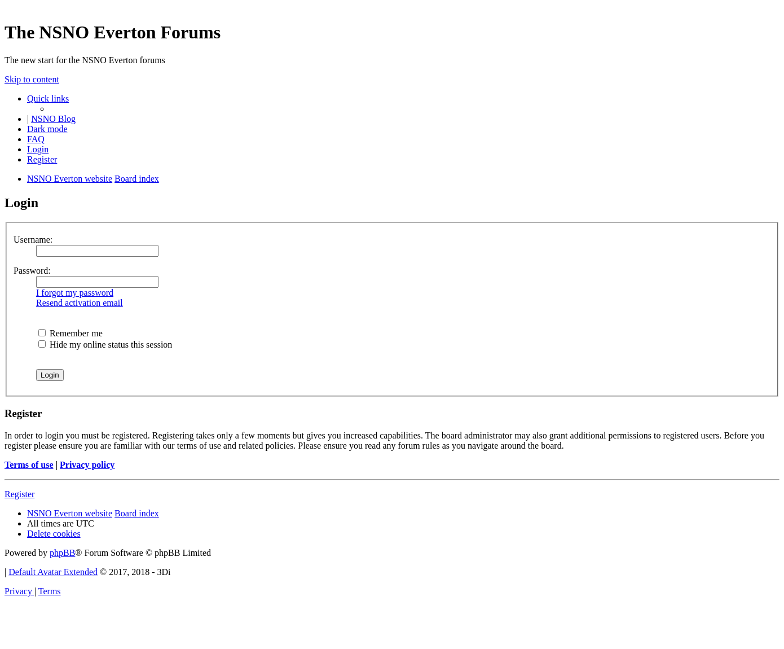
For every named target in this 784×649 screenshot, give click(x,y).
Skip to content (32, 79)
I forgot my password (74, 292)
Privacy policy (87, 465)
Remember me (70, 333)
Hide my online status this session (105, 344)
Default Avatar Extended (53, 572)
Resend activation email (79, 303)
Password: (32, 270)
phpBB (62, 553)
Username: (33, 239)
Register (19, 494)
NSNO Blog (53, 119)
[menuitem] (36, 139)
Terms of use (29, 465)
